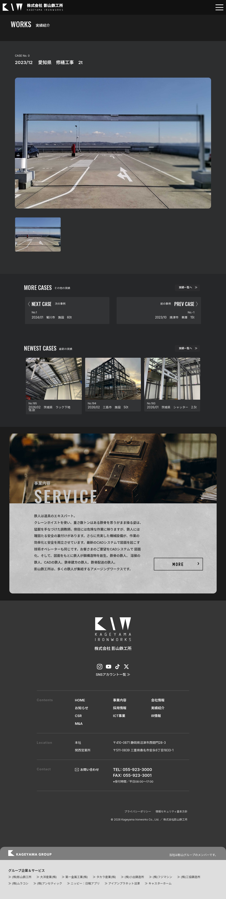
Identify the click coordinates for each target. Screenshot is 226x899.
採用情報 (119, 708)
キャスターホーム (160, 883)
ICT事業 (119, 716)
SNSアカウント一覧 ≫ (113, 674)
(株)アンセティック (49, 883)
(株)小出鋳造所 (134, 877)
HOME (80, 700)
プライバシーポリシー (137, 811)
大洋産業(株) (48, 877)
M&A (79, 723)
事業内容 (119, 700)
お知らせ (81, 708)
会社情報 (157, 700)
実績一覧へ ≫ (188, 287)
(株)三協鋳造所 (190, 877)
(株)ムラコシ (20, 883)
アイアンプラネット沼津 (124, 883)
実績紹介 (157, 708)
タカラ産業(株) (106, 877)
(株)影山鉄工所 (21, 877)
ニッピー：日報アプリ (85, 883)
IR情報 (156, 716)
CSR (78, 716)
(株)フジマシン (162, 877)
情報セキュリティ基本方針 (171, 811)
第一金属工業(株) (76, 877)
